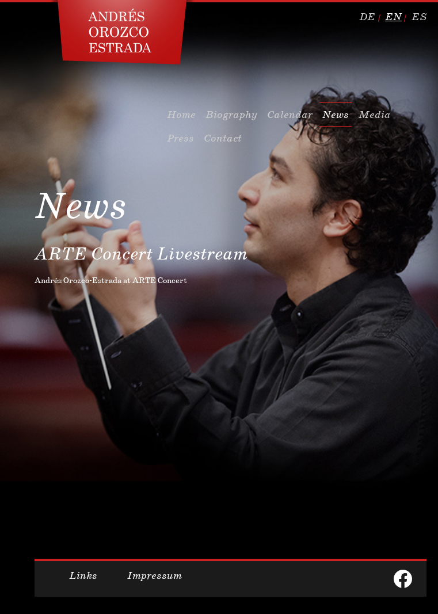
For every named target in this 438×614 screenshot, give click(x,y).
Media (375, 114)
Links (83, 575)
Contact (223, 138)
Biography (231, 114)
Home (181, 114)
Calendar (290, 114)
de (367, 16)
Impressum (154, 575)
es (419, 16)
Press (180, 138)
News (335, 114)
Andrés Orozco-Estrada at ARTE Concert (111, 280)
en (393, 16)
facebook (403, 579)
